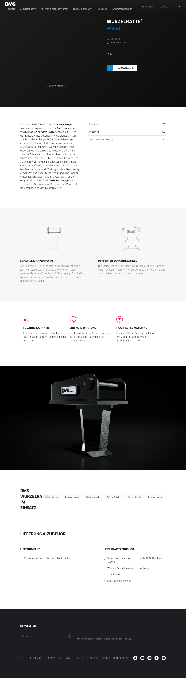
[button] (177, 7)
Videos (93, 658)
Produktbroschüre (118, 42)
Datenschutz (54, 658)
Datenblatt (115, 39)
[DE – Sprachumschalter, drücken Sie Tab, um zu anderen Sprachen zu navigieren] (177, 7)
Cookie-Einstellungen (115, 658)
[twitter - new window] (164, 658)
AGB (69, 658)
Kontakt (80, 658)
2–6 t (110, 54)
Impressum (36, 658)
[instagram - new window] (150, 658)
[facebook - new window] (157, 658)
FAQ (22, 658)
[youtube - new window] (143, 658)
